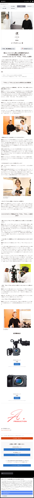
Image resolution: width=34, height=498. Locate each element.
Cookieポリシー (10, 488)
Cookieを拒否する (6, 493)
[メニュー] (33, 1)
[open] (30, 1)
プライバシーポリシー (12, 489)
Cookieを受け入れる (6, 491)
